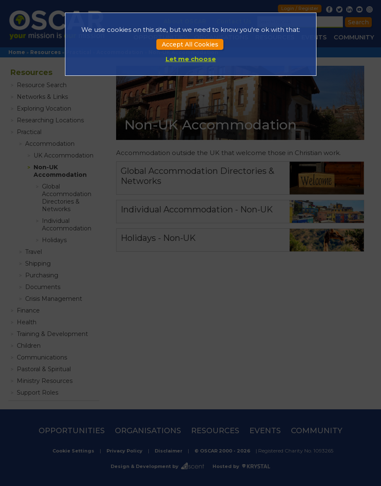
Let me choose (191, 59)
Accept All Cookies (190, 44)
